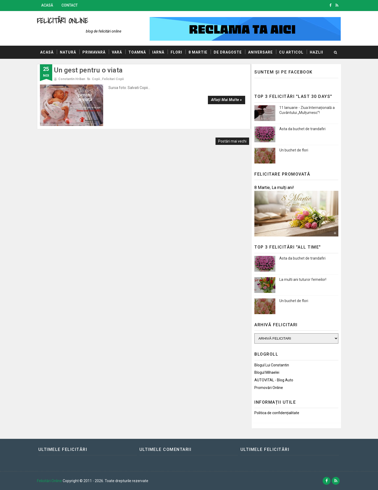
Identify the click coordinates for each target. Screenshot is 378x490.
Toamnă (138, 52)
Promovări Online (267, 388)
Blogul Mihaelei (265, 372)
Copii (97, 79)
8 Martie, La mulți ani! (273, 187)
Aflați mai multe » (223, 100)
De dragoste (229, 52)
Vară (118, 52)
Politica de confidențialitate (275, 413)
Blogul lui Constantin (270, 365)
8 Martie (199, 52)
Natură (69, 52)
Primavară (95, 52)
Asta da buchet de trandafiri (301, 129)
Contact (70, 5)
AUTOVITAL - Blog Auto (272, 380)
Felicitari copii (114, 79)
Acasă (48, 5)
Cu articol (292, 52)
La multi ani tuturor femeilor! (301, 279)
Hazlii (48, 65)
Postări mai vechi (230, 137)
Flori (177, 52)
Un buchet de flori (292, 150)
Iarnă (159, 52)
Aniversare (261, 52)
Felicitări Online (63, 21)
